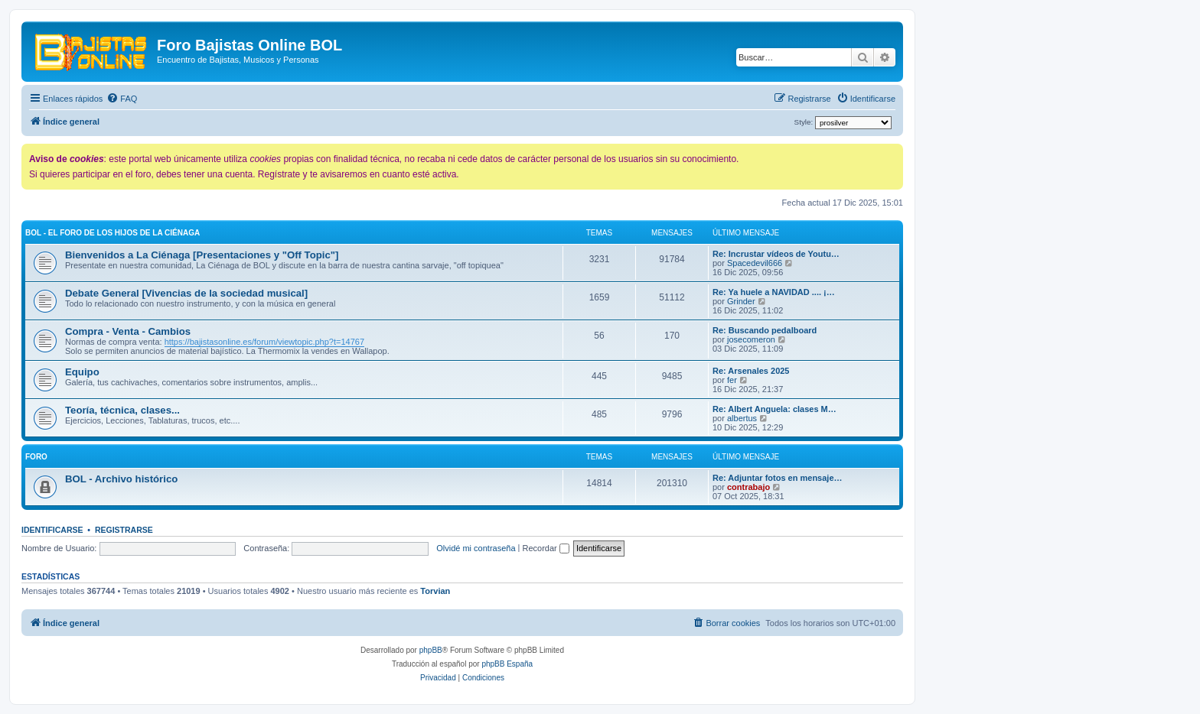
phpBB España (507, 664)
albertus (742, 418)
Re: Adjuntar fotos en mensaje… (777, 477)
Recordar (546, 548)
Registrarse (124, 529)
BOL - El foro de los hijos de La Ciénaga (112, 233)
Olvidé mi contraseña (475, 548)
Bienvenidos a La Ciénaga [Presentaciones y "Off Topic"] (201, 255)
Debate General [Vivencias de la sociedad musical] (186, 293)
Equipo (82, 372)
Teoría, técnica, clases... (122, 410)
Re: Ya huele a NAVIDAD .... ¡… (773, 292)
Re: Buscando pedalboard (764, 330)
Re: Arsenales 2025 (751, 370)
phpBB (430, 650)
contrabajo (748, 487)
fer (732, 380)
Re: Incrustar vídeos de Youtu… (776, 253)
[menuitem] (121, 98)
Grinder (741, 301)
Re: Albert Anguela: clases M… (774, 409)
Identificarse (52, 529)
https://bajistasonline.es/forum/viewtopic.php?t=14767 (264, 341)
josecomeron (751, 339)
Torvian (435, 591)
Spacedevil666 (754, 263)
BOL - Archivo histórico (121, 479)
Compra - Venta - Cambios (128, 331)
